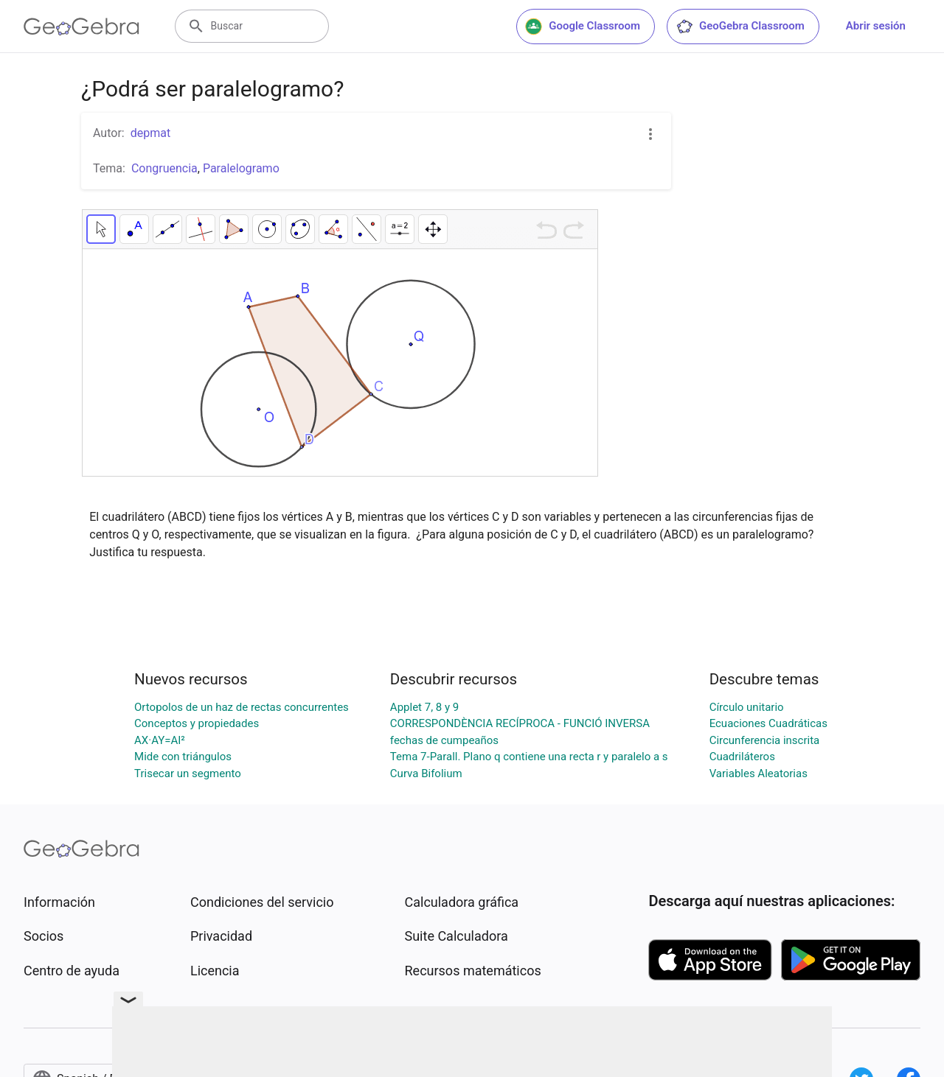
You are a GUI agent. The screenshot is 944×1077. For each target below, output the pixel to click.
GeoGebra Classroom (740, 26)
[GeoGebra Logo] (81, 26)
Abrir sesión (876, 25)
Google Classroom (582, 26)
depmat (150, 133)
